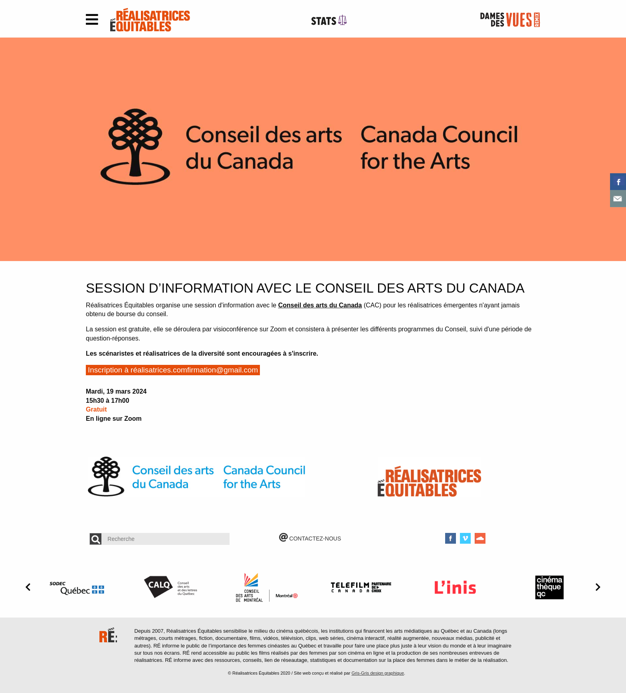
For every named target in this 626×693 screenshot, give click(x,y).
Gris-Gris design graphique (377, 673)
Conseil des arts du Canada (320, 305)
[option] (313, 149)
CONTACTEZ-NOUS (310, 538)
